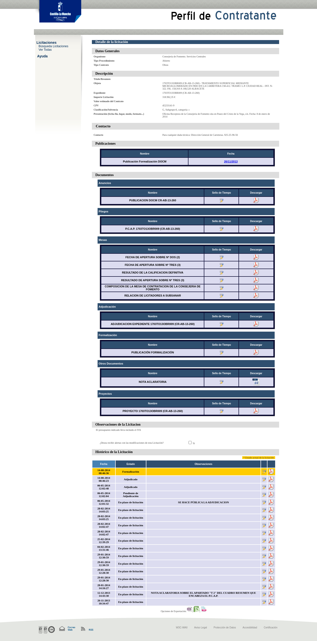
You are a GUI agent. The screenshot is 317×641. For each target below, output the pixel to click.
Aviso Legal (200, 627)
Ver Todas (45, 49)
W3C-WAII (181, 627)
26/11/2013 (231, 161)
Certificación (270, 627)
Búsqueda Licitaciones (53, 46)
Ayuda (42, 56)
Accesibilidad (250, 627)
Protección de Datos (225, 627)
